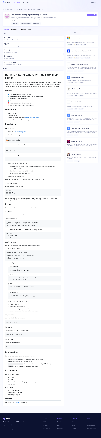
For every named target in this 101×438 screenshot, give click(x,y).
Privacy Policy (90, 421)
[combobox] (94, 2)
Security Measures (91, 428)
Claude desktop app (20, 132)
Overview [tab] (6, 29)
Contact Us (60, 428)
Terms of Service (91, 425)
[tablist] (50, 29)
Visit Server (91, 15)
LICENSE (18, 403)
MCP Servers (17, 2)
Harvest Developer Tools (31, 118)
